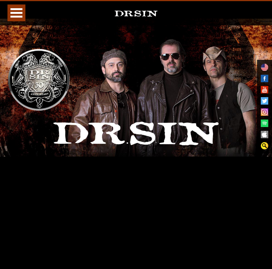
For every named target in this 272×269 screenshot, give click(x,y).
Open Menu (16, 12)
